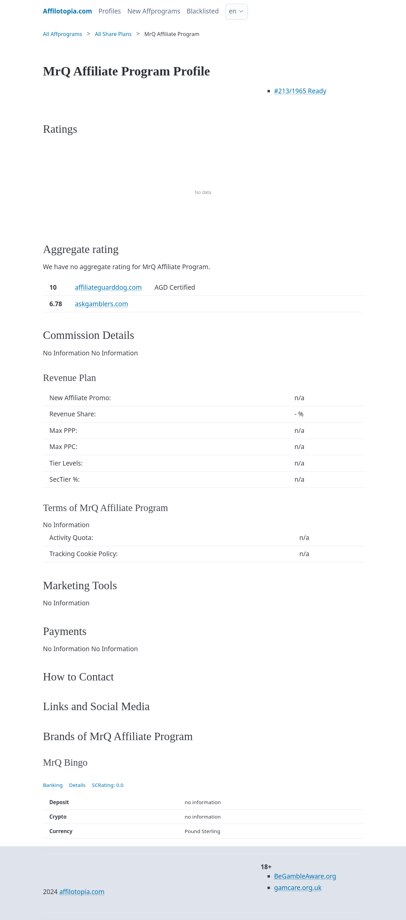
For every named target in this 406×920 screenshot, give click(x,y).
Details (77, 785)
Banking (53, 785)
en (232, 11)
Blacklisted (203, 11)
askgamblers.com (101, 303)
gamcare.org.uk (298, 887)
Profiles (109, 11)
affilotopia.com (81, 891)
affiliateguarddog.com (108, 287)
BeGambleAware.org (305, 876)
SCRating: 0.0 (108, 785)
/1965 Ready (300, 91)
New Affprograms (153, 11)
